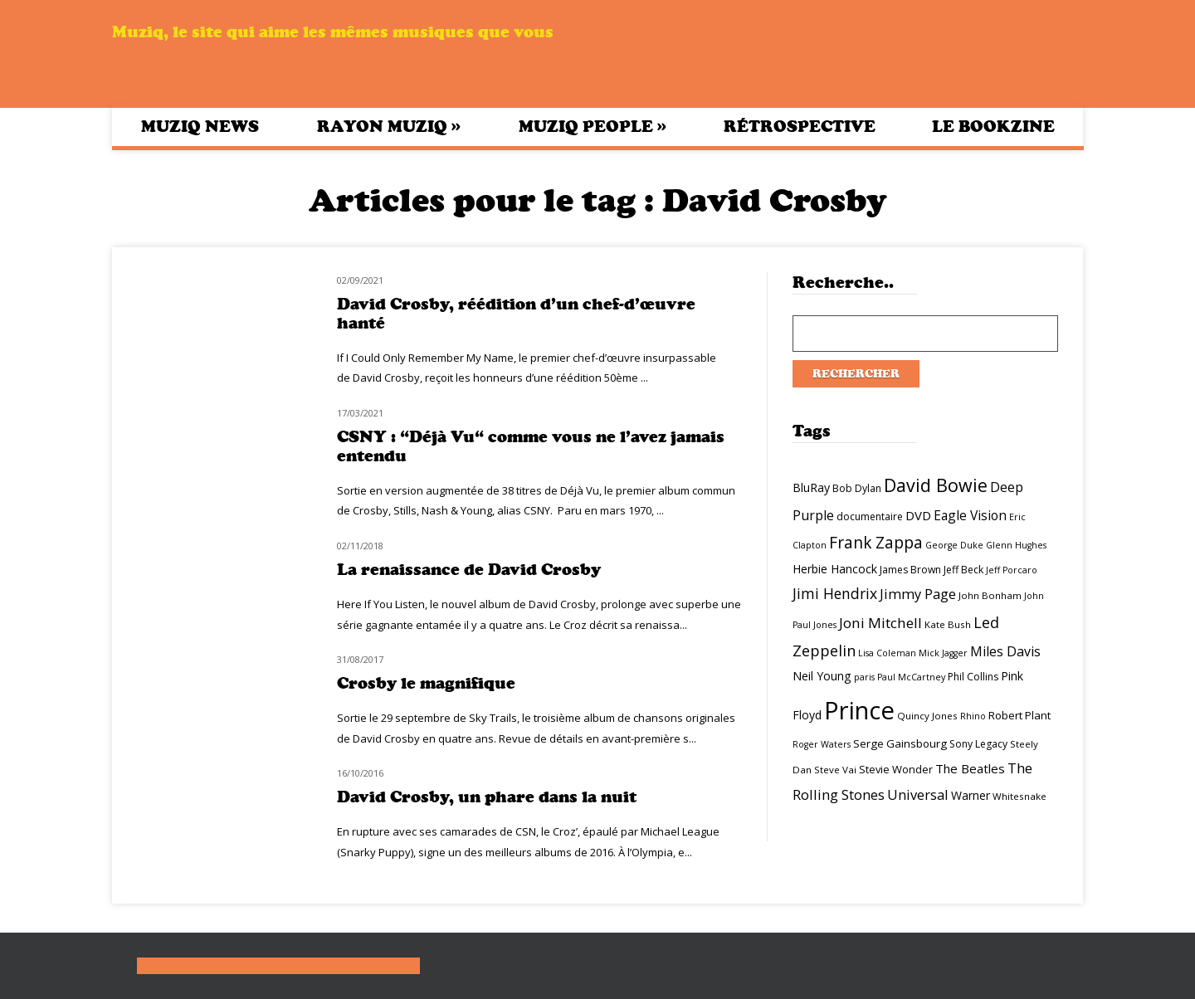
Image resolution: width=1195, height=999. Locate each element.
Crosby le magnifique (426, 683)
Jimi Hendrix (835, 593)
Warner (970, 795)
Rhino (973, 716)
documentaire (869, 516)
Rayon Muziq (389, 126)
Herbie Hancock (835, 569)
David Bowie (936, 485)
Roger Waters (822, 744)
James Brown (910, 570)
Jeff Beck (963, 570)
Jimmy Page (918, 593)
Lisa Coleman (887, 653)
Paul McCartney (911, 677)
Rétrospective (800, 126)
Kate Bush (947, 624)
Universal (918, 794)
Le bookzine (993, 126)
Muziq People (592, 126)
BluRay (811, 487)
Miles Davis (1005, 651)
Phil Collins (973, 677)
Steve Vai (835, 769)
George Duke (954, 545)
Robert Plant (1019, 715)
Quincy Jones (927, 715)
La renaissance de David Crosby (469, 569)
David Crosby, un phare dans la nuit (487, 797)
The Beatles (970, 768)
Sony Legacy (978, 744)
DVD (918, 515)
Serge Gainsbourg (900, 743)
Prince (859, 710)
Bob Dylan (856, 488)
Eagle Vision (970, 515)
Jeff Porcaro (1011, 570)
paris (864, 677)
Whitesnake (1019, 796)
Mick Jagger (943, 653)
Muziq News (200, 126)
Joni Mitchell (880, 622)
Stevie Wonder (896, 769)
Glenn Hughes (1016, 545)
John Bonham (990, 595)
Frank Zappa (876, 542)
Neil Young (822, 676)
